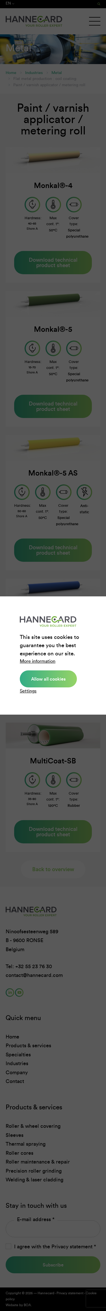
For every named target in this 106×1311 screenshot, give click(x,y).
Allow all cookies (48, 679)
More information (37, 661)
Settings (28, 691)
